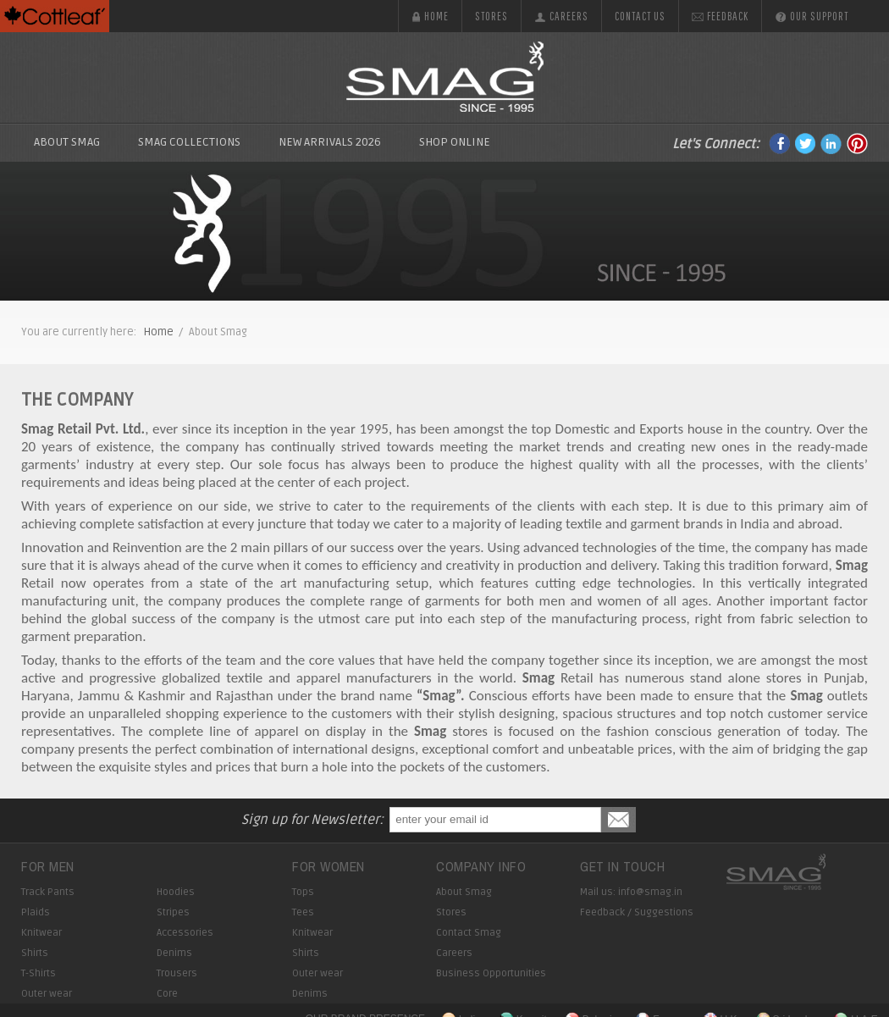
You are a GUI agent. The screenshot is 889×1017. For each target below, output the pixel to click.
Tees (303, 912)
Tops (303, 892)
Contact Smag (468, 932)
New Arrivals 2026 (330, 142)
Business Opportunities (491, 973)
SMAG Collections (189, 142)
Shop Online (454, 142)
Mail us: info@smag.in (631, 892)
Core (167, 993)
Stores (491, 16)
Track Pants (48, 892)
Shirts (34, 953)
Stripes (173, 912)
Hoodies (176, 892)
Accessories (185, 932)
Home (430, 16)
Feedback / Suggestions (636, 912)
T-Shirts (38, 973)
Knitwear (41, 932)
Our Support (811, 16)
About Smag (67, 142)
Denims (174, 953)
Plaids (35, 912)
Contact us (640, 16)
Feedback (720, 16)
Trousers (177, 973)
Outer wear (46, 993)
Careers (561, 16)
